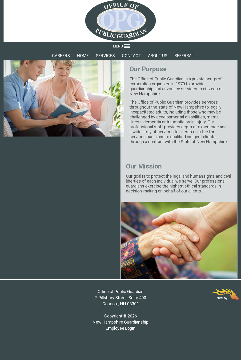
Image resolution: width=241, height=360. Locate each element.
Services (105, 55)
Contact (131, 55)
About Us (157, 55)
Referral (184, 55)
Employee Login (120, 328)
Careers (61, 55)
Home (83, 55)
